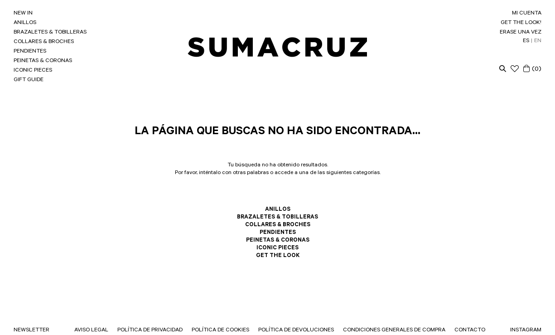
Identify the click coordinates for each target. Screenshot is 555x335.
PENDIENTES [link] (30, 52)
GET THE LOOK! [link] (521, 23)
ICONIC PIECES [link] (33, 71)
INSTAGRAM (525, 330)
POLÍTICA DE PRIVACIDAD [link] (150, 330)
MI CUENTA (526, 13)
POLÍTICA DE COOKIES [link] (220, 330)
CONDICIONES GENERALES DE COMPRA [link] (394, 330)
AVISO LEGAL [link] (91, 330)
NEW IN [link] (23, 13)
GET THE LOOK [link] (277, 256)
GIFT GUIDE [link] (28, 80)
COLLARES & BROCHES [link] (44, 42)
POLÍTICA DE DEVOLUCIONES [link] (296, 330)
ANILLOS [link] (25, 23)
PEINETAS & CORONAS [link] (43, 61)
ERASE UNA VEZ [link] (520, 32)
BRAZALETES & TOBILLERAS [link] (50, 32)
